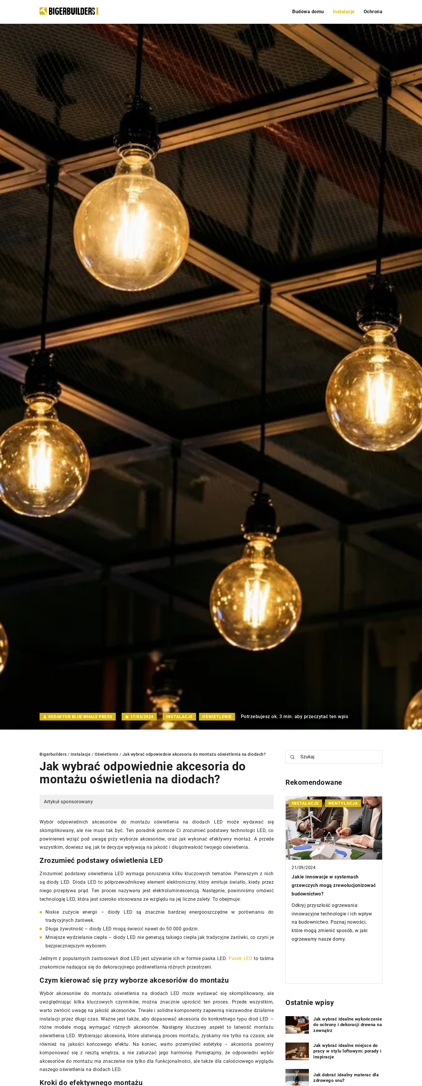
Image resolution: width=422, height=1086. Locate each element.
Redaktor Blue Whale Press (80, 717)
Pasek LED (240, 958)
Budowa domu (308, 11)
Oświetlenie (217, 716)
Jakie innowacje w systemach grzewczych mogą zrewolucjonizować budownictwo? (334, 885)
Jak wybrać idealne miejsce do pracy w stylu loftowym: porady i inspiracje (347, 1051)
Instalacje (344, 11)
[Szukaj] (292, 757)
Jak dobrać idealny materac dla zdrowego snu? (346, 1077)
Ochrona (373, 11)
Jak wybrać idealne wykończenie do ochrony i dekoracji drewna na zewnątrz (347, 1024)
